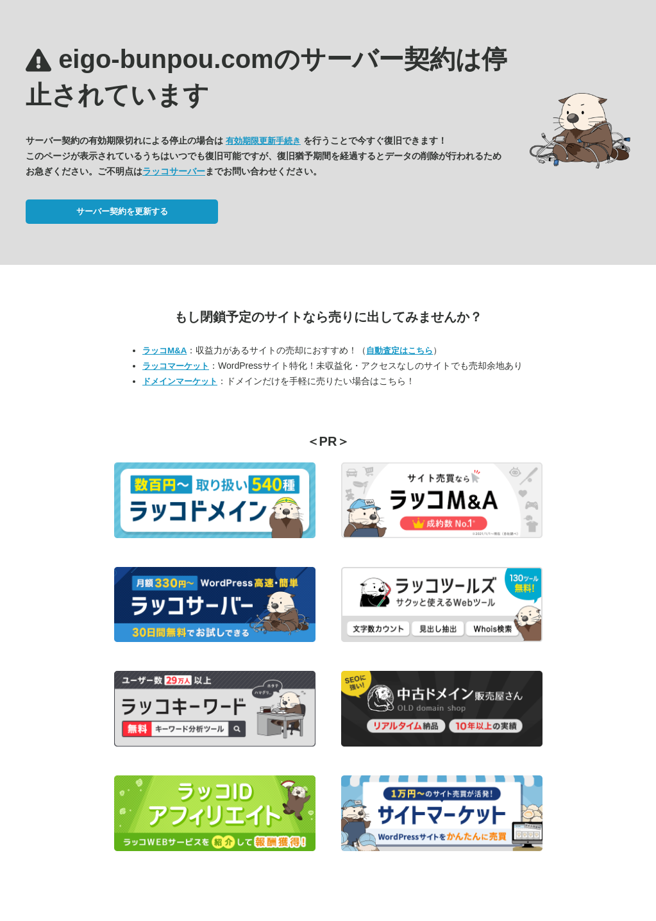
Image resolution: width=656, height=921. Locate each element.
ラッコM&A (164, 350)
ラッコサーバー (173, 171)
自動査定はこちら (399, 350)
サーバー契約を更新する (122, 211)
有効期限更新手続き (263, 141)
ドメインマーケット (179, 381)
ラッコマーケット (175, 366)
